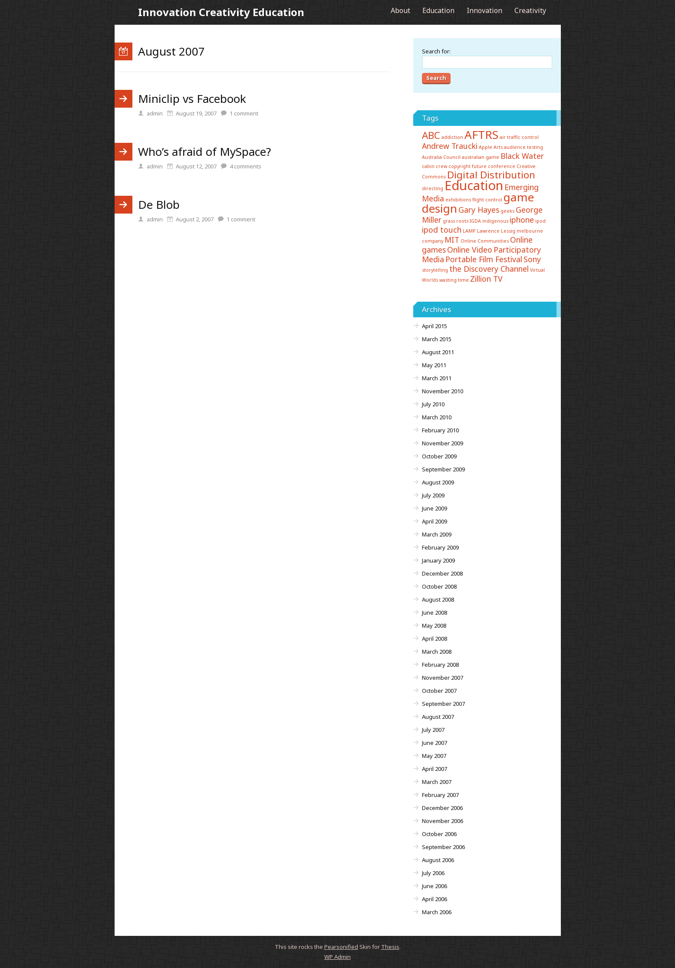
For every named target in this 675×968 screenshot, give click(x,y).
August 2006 (438, 860)
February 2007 (440, 795)
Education (438, 10)
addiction (452, 137)
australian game (480, 157)
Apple (485, 147)
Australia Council (441, 157)
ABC (431, 135)
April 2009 (434, 521)
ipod (540, 221)
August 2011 (438, 352)
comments (245, 166)
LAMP (469, 231)
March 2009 (436, 534)
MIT (452, 239)
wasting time (454, 280)
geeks (507, 211)
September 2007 (443, 704)
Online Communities (485, 241)
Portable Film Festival (483, 259)
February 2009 (440, 547)
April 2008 (434, 638)
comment (244, 113)
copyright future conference (481, 166)
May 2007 (434, 756)
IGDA (475, 221)
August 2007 (438, 717)
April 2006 (434, 899)
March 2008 (436, 651)
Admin (337, 957)
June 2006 (434, 886)
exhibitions (458, 200)
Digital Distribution (491, 174)
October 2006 (439, 834)
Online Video (469, 249)
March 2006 (436, 912)
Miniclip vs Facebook (192, 98)
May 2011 (434, 365)
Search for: (436, 51)
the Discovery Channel (489, 268)
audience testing (523, 147)
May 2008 (434, 625)
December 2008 (442, 573)
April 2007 (434, 769)
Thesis (390, 947)
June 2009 (434, 508)
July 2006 (433, 873)
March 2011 (436, 378)
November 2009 (442, 443)
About (400, 10)
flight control (487, 200)
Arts (498, 147)
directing (432, 188)
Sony (532, 259)
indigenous (495, 221)
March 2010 (436, 417)
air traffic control (519, 137)
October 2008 (439, 586)
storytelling (435, 270)
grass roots (455, 221)
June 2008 (434, 612)
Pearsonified (341, 947)
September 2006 (443, 847)
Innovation (484, 10)
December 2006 (442, 808)
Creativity (530, 10)
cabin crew (434, 166)
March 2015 (436, 339)
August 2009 (438, 482)
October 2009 (439, 456)
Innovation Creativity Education (221, 12)
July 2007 (433, 730)
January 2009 (438, 560)
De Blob (159, 204)
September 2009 (443, 469)
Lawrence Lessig (496, 231)
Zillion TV (486, 278)
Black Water (522, 156)
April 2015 (434, 326)
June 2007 (434, 743)
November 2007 (442, 678)
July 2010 (433, 404)
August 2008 (438, 599)
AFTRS (481, 134)
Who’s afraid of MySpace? (204, 151)
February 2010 (440, 430)
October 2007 (439, 691)
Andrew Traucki (449, 146)
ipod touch (441, 229)
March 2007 (436, 782)
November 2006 (442, 821)
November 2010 (442, 391)
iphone (522, 219)
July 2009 (433, 495)
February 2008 (440, 664)
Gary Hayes (478, 209)
